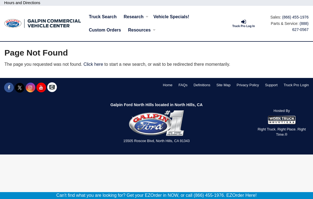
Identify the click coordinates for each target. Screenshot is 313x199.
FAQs (183, 85)
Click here (93, 64)
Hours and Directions (22, 3)
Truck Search (103, 16)
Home (168, 85)
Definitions (201, 85)
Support (271, 85)
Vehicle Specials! (171, 16)
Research (136, 16)
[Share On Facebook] (9, 87)
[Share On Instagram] (30, 87)
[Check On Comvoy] (52, 87)
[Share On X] (20, 87)
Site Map (223, 85)
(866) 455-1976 (295, 17)
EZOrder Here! (241, 195)
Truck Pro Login (296, 85)
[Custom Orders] (104, 30)
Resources (142, 30)
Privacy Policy (248, 85)
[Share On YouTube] (41, 87)
